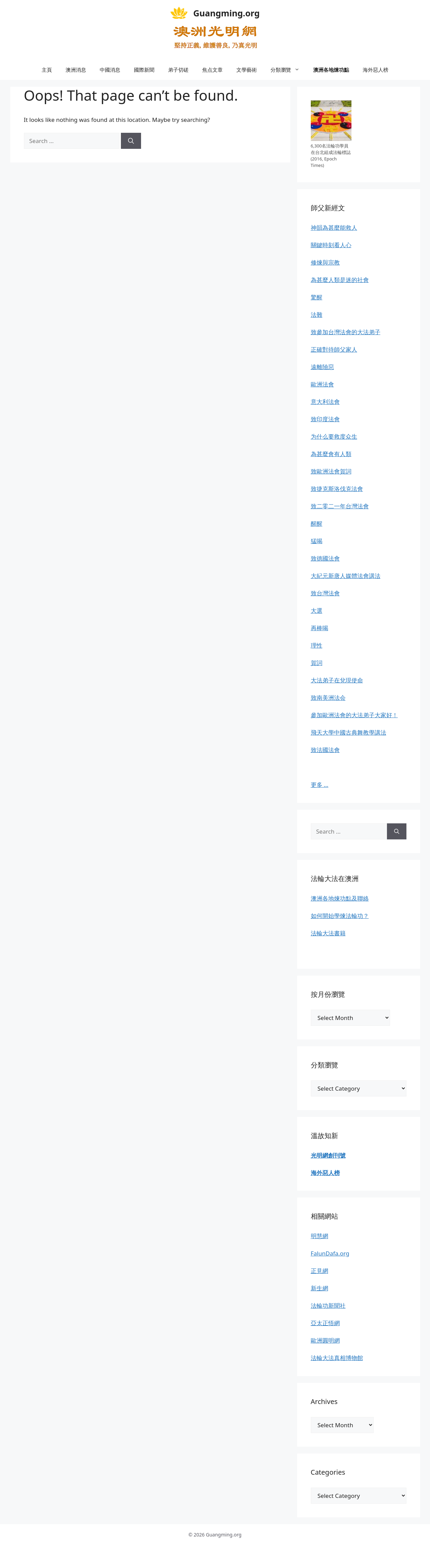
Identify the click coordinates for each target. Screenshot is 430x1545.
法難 (316, 314)
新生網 (319, 1288)
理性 (316, 645)
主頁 (47, 69)
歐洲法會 (322, 384)
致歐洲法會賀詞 (331, 471)
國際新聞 (144, 69)
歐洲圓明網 (325, 1340)
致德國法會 (325, 558)
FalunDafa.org (330, 1253)
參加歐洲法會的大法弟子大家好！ (354, 715)
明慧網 (319, 1236)
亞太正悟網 (325, 1323)
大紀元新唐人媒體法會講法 (345, 576)
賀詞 (316, 663)
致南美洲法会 (328, 697)
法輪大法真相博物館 (337, 1358)
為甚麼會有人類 (331, 454)
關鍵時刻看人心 (331, 245)
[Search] (131, 141)
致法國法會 (325, 750)
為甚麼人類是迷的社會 (340, 280)
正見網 (319, 1271)
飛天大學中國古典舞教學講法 (348, 732)
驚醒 (316, 297)
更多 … (320, 785)
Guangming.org (226, 13)
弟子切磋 (178, 69)
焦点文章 (212, 69)
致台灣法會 (325, 593)
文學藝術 (246, 69)
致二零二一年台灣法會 (340, 506)
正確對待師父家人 (334, 349)
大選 (316, 610)
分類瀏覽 (288, 69)
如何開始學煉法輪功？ (340, 916)
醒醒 (316, 523)
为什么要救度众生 (334, 436)
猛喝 (316, 541)
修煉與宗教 (325, 262)
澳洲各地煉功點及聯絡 (340, 898)
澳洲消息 (76, 69)
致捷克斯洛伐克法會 (337, 489)
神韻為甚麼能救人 (334, 227)
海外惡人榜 (375, 69)
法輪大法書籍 (328, 933)
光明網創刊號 (328, 1155)
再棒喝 (319, 628)
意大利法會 (325, 402)
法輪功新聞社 (328, 1305)
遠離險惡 (322, 367)
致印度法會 (325, 419)
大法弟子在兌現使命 (337, 680)
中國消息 (110, 69)
